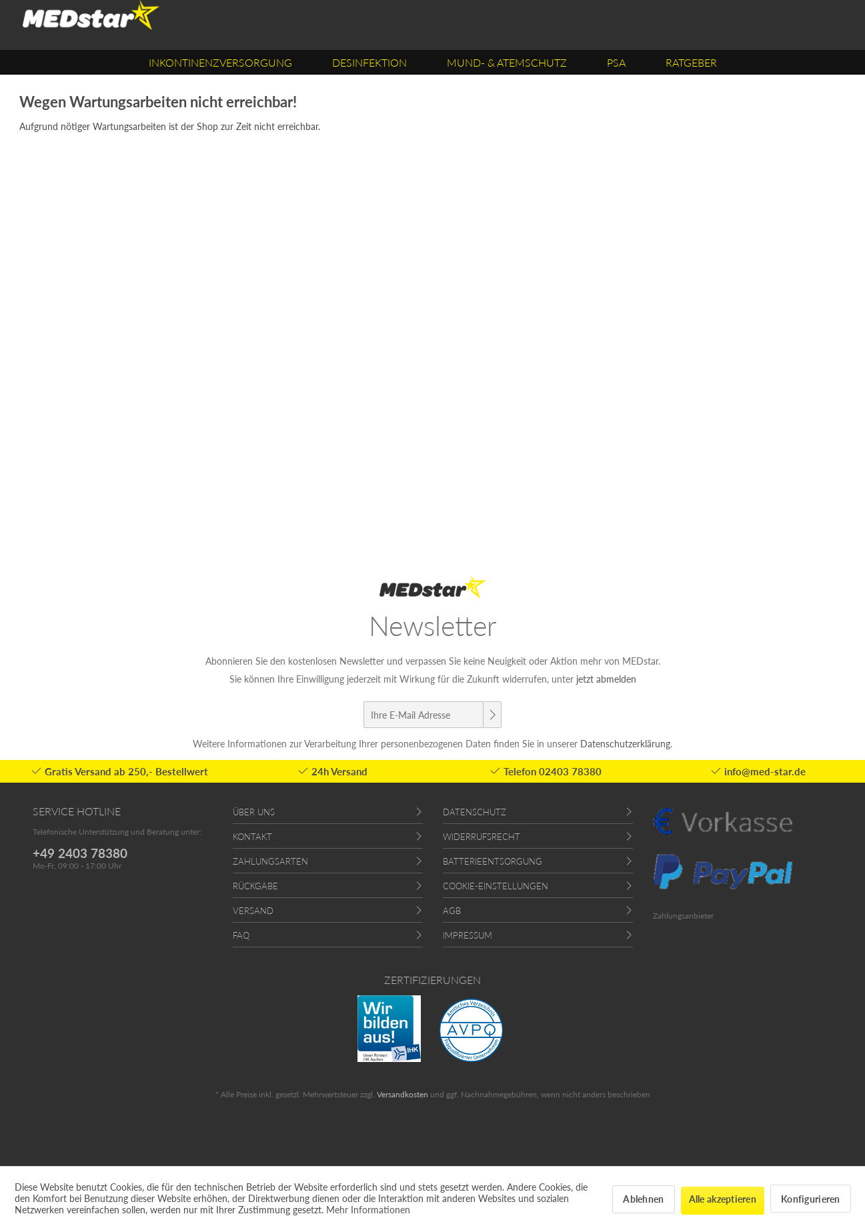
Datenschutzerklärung (625, 743)
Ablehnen (643, 1199)
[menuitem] (220, 62)
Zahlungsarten (270, 861)
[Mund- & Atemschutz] (507, 62)
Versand (253, 910)
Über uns (254, 812)
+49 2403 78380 (80, 853)
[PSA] (616, 62)
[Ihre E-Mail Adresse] (423, 714)
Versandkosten (402, 1094)
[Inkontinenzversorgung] (220, 62)
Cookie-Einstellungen (495, 886)
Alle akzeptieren (722, 1199)
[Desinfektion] (369, 62)
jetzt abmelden (606, 679)
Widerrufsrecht (481, 836)
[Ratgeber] (691, 62)
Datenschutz (474, 812)
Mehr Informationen (368, 1209)
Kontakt (252, 836)
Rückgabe (255, 886)
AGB (452, 910)
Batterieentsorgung (492, 861)
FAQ (241, 935)
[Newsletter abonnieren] (492, 714)
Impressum (467, 935)
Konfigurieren (810, 1199)
